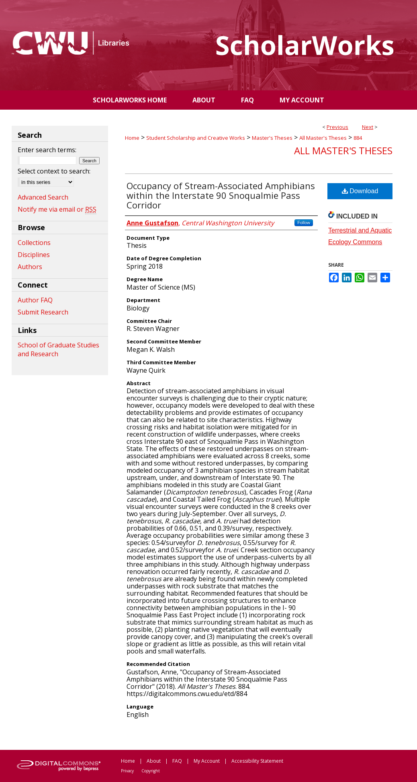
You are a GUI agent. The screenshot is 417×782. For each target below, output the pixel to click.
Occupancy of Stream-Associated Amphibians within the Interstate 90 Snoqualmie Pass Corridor (221, 195)
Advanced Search (43, 197)
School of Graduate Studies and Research (58, 349)
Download (360, 191)
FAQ (177, 760)
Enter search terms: (47, 149)
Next (367, 127)
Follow (303, 222)
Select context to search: (54, 171)
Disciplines (34, 254)
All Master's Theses (323, 137)
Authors (30, 266)
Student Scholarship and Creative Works (195, 137)
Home (132, 137)
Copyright (150, 771)
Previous (337, 127)
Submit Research (43, 312)
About (154, 760)
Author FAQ (35, 300)
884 (358, 137)
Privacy (127, 771)
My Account (207, 760)
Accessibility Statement (257, 760)
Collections (34, 242)
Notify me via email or (57, 209)
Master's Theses (272, 137)
